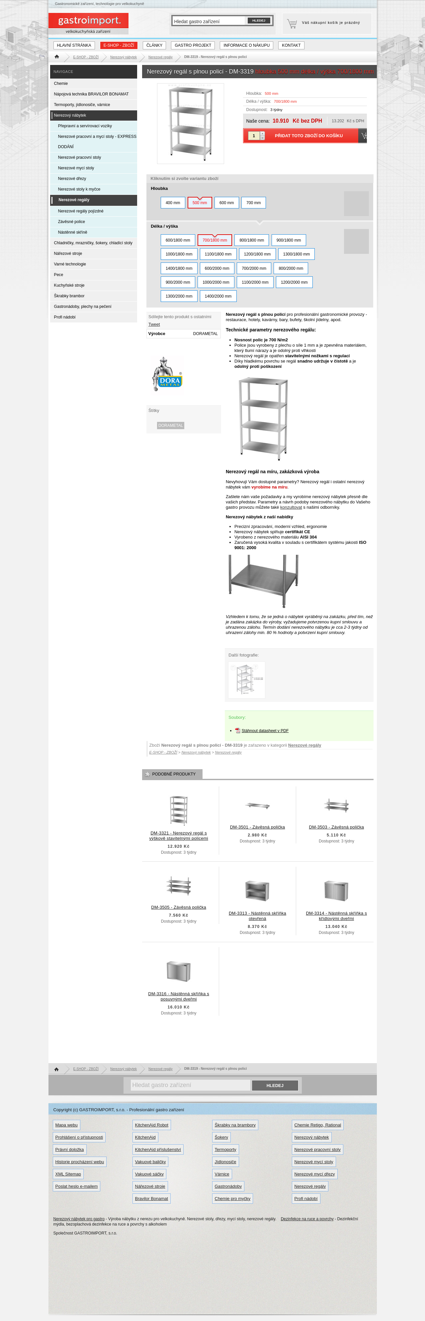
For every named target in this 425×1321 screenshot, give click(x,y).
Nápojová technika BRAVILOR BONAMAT (91, 94)
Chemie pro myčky (233, 1198)
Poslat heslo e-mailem (76, 1186)
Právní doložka (69, 1149)
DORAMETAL (170, 425)
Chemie (61, 83)
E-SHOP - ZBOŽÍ (119, 45)
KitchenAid (145, 1137)
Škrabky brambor (69, 296)
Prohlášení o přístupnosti (79, 1137)
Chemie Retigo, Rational (318, 1124)
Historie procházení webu (79, 1161)
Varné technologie (70, 264)
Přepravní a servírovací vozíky (85, 126)
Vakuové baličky (150, 1161)
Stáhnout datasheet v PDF (265, 730)
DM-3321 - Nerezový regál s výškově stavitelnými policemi (178, 836)
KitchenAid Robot (151, 1124)
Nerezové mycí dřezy (315, 1174)
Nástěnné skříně (72, 232)
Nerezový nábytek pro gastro (79, 1219)
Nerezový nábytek (70, 115)
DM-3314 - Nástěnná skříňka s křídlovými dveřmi (336, 916)
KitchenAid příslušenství (158, 1149)
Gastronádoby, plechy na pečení (83, 306)
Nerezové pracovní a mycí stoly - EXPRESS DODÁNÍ (97, 141)
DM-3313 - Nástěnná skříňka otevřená (257, 916)
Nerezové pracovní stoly (79, 157)
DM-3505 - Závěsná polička (178, 907)
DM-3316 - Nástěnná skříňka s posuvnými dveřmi (178, 996)
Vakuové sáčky (149, 1174)
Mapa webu (66, 1124)
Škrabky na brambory (235, 1124)
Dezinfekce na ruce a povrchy (307, 1219)
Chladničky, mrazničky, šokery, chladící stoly (93, 243)
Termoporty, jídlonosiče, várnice (82, 104)
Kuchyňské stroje (69, 285)
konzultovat (291, 507)
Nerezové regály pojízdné (81, 211)
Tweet (154, 324)
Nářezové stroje (68, 253)
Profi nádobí (65, 317)
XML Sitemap (68, 1174)
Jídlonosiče (225, 1161)
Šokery (221, 1137)
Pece (58, 274)
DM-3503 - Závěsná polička (336, 827)
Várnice (222, 1174)
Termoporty (225, 1149)
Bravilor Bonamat (151, 1198)
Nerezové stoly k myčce (79, 189)
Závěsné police (71, 221)
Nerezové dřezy (72, 178)
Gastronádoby (228, 1186)
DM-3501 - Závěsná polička (257, 827)
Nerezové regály (304, 745)
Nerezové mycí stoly (76, 168)
